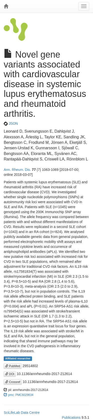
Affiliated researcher (18, 358)
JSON (11, 123)
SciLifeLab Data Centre (22, 413)
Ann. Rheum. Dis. (17, 170)
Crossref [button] (12, 382)
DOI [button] (9, 374)
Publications (71, 418)
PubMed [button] (12, 366)
